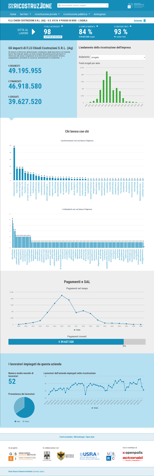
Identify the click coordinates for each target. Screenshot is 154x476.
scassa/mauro (105, 254)
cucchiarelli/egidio (29, 256)
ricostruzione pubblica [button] (75, 14)
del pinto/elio (100, 254)
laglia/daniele (77, 254)
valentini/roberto (73, 255)
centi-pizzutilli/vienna (138, 257)
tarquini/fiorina (21, 254)
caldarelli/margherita (17, 256)
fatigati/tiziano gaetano (98, 257)
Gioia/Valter (99, 186)
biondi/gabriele (121, 254)
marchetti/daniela (132, 255)
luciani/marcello (103, 255)
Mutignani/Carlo (93, 188)
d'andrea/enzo (96, 254)
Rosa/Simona (126, 187)
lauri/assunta (65, 254)
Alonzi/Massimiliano (58, 189)
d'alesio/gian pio (130, 255)
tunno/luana (117, 253)
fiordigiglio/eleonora (143, 256)
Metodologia (79, 437)
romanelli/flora (67, 254)
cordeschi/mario (40, 255)
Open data (90, 437)
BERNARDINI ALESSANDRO (140, 189)
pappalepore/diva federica (107, 259)
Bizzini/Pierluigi (55, 187)
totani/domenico (109, 255)
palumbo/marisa (140, 255)
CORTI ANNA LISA (22, 189)
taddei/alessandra (128, 256)
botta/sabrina (63, 254)
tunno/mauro (113, 254)
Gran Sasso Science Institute (20, 471)
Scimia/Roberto (129, 187)
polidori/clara (52, 254)
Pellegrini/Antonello (14, 189)
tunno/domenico (25, 255)
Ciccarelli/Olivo (107, 187)
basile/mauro (48, 254)
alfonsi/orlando (84, 254)
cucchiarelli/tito (136, 254)
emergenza (100, 14)
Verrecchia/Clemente (132, 189)
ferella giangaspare (85, 189)
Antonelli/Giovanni (104, 188)
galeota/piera (35, 254)
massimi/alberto (37, 255)
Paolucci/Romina (137, 188)
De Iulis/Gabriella (63, 188)
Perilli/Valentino (33, 187)
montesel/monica (42, 255)
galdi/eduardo (71, 254)
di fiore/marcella (86, 255)
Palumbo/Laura (25, 187)
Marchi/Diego (135, 187)
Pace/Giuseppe (121, 187)
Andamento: (84, 57)
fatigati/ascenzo (33, 255)
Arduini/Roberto (61, 187)
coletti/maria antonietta (54, 257)
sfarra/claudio (134, 254)
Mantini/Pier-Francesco (91, 190)
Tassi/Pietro (72, 186)
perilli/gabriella (119, 254)
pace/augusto (88, 254)
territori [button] (24, 14)
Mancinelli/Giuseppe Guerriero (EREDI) (47, 186)
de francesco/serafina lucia (60, 259)
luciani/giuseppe (31, 255)
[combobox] (81, 5)
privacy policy (39, 471)
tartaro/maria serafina (50, 257)
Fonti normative (66, 437)
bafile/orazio (126, 253)
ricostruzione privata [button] (46, 14)
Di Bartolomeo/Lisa (31, 189)
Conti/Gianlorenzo (41, 188)
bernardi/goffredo (111, 255)
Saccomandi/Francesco (36, 190)
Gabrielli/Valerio (88, 188)
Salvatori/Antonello (50, 189)
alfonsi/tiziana (12, 254)
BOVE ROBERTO (74, 188)
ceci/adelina (69, 253)
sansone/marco (94, 255)
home (13, 14)
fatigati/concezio (124, 255)
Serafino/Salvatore (83, 189)
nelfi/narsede (82, 254)
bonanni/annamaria (90, 256)
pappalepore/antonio (19, 257)
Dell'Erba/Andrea (113, 188)
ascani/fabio (14, 253)
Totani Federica (17, 187)
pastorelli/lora (115, 254)
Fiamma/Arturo (77, 187)
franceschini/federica (27, 257)
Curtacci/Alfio (110, 187)
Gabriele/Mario (39, 187)
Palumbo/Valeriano (102, 189)
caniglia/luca (75, 254)
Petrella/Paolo (124, 187)
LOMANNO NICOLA (143, 189)
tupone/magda (46, 254)
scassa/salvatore (23, 255)
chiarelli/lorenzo (92, 255)
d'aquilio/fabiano (56, 255)
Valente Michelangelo (19, 190)
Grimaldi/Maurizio (118, 188)
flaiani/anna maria (44, 256)
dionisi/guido (79, 254)
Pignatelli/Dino (66, 187)
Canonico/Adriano (44, 188)
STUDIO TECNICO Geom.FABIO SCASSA (28, 184)
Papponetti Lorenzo (52, 189)
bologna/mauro (59, 254)
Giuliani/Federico (115, 188)
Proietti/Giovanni (69, 188)
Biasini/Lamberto (96, 188)
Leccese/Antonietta (80, 189)
